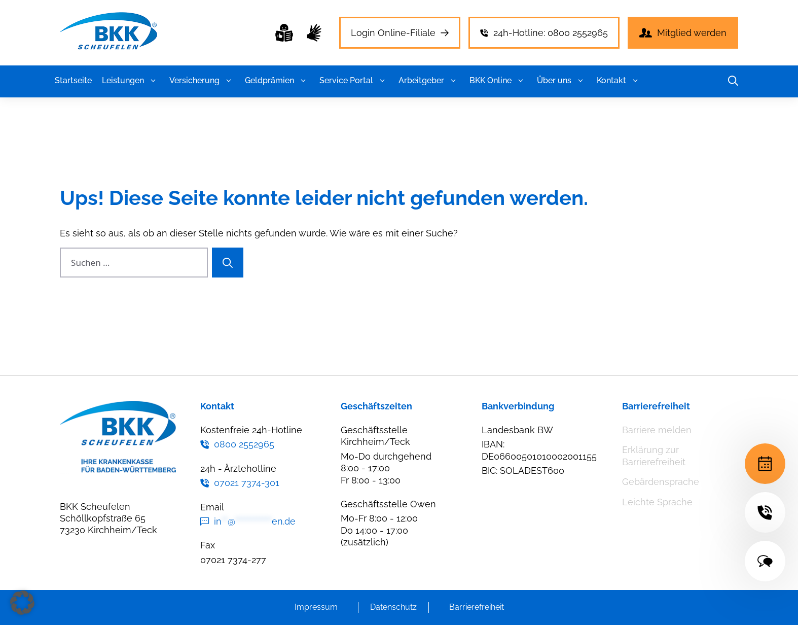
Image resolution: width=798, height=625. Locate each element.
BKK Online (498, 80)
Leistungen (130, 80)
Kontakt (619, 80)
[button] (153, 80)
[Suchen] (227, 263)
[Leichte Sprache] (284, 33)
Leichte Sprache (657, 502)
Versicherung (202, 80)
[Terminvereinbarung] (765, 463)
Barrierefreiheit (476, 607)
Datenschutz (393, 607)
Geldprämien (277, 80)
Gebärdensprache (660, 481)
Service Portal (353, 80)
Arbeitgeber (428, 80)
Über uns (562, 80)
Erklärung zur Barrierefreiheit (653, 455)
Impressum (316, 607)
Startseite (73, 80)
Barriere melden (657, 430)
